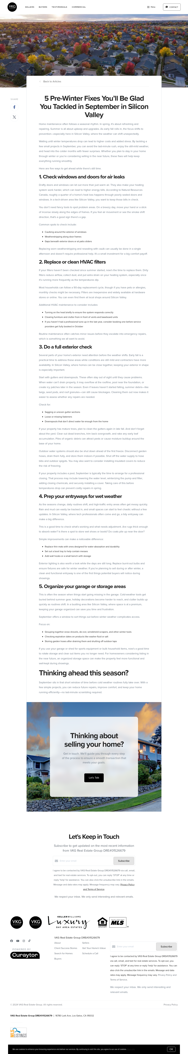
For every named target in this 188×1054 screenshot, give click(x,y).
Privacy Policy (171, 1004)
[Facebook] (11, 941)
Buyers (43, 7)
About (57, 943)
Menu (151, 7)
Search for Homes (63, 953)
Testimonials (59, 7)
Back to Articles (52, 81)
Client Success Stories (65, 948)
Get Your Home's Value (94, 948)
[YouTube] (17, 941)
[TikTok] (29, 941)
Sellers (29, 7)
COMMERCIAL (79, 7)
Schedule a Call (90, 953)
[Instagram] (24, 941)
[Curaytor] (25, 958)
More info (131, 1049)
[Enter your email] (86, 861)
